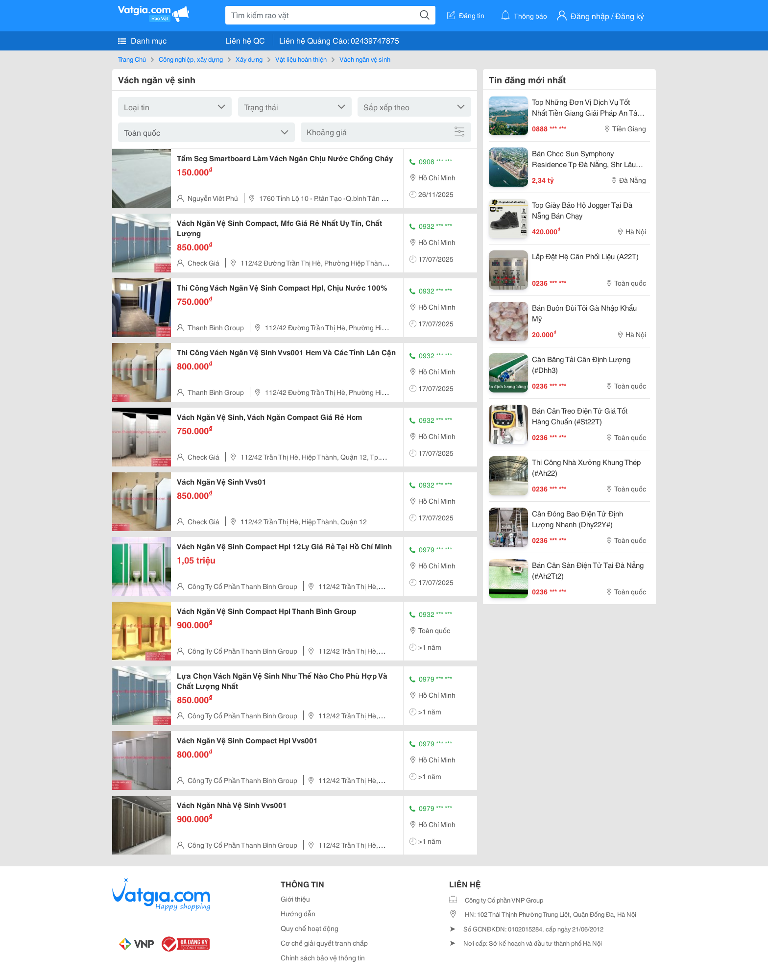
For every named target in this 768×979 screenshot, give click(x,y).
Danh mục (142, 40)
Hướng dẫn (298, 913)
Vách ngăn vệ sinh (364, 58)
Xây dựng (249, 58)
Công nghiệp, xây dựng (191, 58)
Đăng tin (465, 15)
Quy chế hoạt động (309, 928)
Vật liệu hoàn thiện (301, 58)
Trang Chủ (132, 58)
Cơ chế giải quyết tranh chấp (324, 943)
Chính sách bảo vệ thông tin (323, 957)
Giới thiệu (295, 899)
